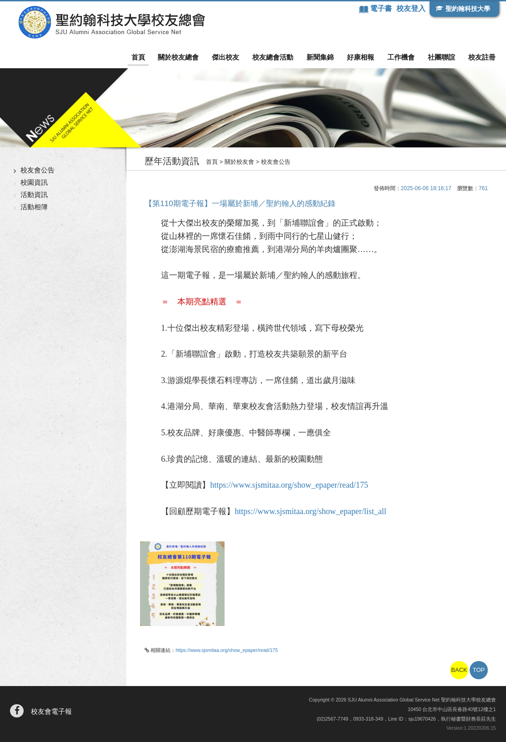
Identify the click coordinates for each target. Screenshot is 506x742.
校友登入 (411, 8)
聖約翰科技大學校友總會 (111, 22)
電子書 (382, 8)
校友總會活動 (272, 57)
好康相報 (360, 57)
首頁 (138, 57)
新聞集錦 (320, 57)
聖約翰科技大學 (468, 8)
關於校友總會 (178, 57)
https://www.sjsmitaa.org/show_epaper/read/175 (289, 485)
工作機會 (401, 57)
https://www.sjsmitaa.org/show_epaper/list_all (310, 511)
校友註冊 (482, 57)
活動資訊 (34, 194)
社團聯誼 (441, 57)
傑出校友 (225, 57)
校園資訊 (34, 182)
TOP (479, 669)
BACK (459, 669)
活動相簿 (34, 207)
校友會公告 (37, 170)
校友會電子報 (51, 711)
